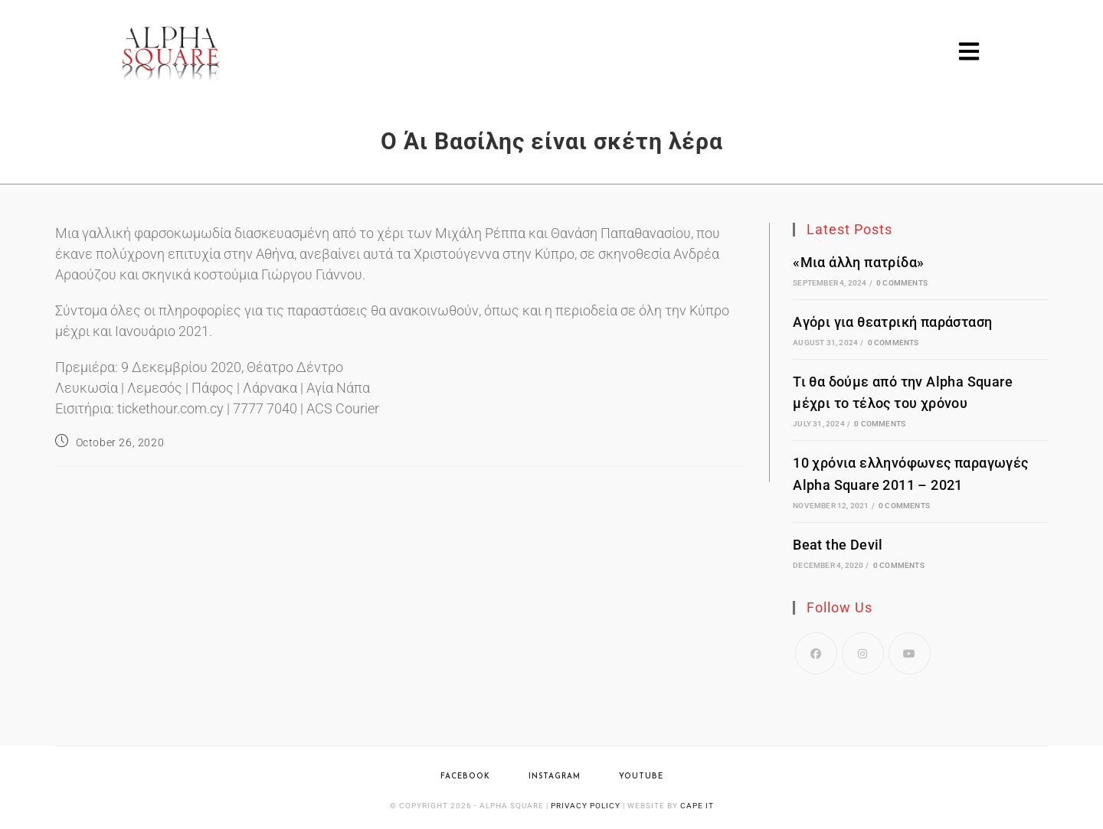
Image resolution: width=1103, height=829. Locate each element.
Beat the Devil (838, 545)
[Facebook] (816, 653)
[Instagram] (863, 653)
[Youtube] (910, 653)
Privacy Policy (585, 805)
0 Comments (902, 283)
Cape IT (697, 805)
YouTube (641, 776)
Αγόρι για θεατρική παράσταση (892, 322)
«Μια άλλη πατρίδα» (858, 262)
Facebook (465, 776)
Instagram (555, 776)
